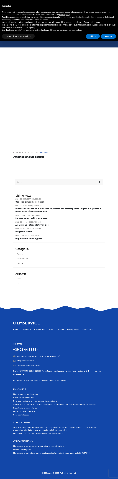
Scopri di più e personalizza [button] (18, 36)
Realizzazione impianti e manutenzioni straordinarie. (35, 401)
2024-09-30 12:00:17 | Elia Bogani (28, 199)
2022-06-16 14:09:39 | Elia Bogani (28, 222)
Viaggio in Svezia (23, 232)
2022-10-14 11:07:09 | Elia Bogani (27, 215)
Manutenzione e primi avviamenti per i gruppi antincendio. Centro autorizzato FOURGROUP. (51, 453)
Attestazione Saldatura (28, 157)
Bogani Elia (61, 380)
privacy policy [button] (29, 27)
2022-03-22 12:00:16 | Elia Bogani (28, 229)
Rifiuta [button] (93, 36)
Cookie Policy (87, 329)
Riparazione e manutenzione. (25, 394)
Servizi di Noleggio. (21, 415)
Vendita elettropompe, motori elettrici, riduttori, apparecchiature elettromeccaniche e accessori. (54, 404)
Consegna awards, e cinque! (29, 202)
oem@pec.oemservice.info (28, 365)
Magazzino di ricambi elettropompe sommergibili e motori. (38, 433)
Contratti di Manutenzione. (24, 397)
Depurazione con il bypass (28, 238)
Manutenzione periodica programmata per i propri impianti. (38, 446)
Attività (20, 254)
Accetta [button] (108, 36)
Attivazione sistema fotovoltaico (32, 225)
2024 (19, 279)
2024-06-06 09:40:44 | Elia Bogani (28, 206)
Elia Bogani (43, 152)
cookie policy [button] (64, 15)
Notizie (20, 263)
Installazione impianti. (22, 449)
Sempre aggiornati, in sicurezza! (31, 218)
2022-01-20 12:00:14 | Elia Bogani (27, 236)
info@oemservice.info (26, 361)
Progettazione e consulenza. (25, 408)
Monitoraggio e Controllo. (24, 411)
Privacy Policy (73, 329)
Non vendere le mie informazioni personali (83, 22)
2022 (19, 284)
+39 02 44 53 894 (26, 349)
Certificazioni (22, 259)
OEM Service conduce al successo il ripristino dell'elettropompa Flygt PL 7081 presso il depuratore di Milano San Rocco (58, 210)
